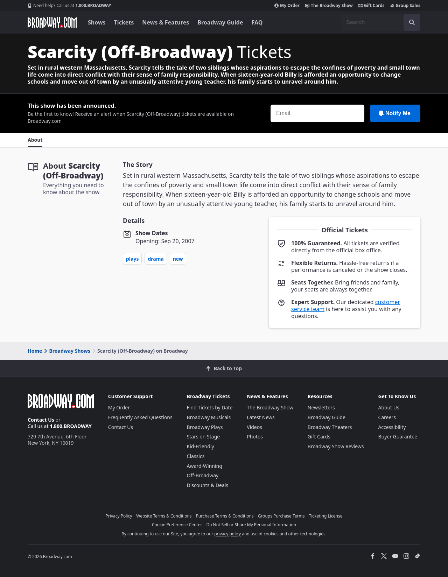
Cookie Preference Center (177, 525)
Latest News (261, 417)
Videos (254, 427)
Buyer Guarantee (397, 436)
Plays (132, 258)
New (178, 258)
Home (35, 350)
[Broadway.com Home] (52, 22)
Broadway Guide (220, 22)
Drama (155, 258)
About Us (388, 407)
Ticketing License (326, 516)
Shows (97, 22)
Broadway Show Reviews (336, 446)
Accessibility (392, 427)
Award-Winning (204, 466)
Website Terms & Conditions (163, 516)
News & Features (165, 22)
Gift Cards (371, 5)
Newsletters (321, 407)
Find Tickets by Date (210, 407)
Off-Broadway (203, 475)
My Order (287, 5)
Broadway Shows (66, 350)
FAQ (257, 22)
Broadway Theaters (330, 427)
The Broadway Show (329, 5)
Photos (255, 436)
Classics (196, 456)
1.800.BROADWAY (69, 5)
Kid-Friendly (200, 446)
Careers (387, 417)
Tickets (124, 22)
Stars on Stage (203, 436)
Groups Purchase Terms (281, 516)
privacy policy (227, 534)
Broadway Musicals (209, 417)
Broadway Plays (205, 427)
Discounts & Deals (208, 485)
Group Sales (405, 5)
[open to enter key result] (412, 22)
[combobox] (380, 22)
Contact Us (41, 419)
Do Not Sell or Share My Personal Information (251, 525)
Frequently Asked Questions (140, 417)
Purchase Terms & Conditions (225, 516)
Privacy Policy (119, 516)
